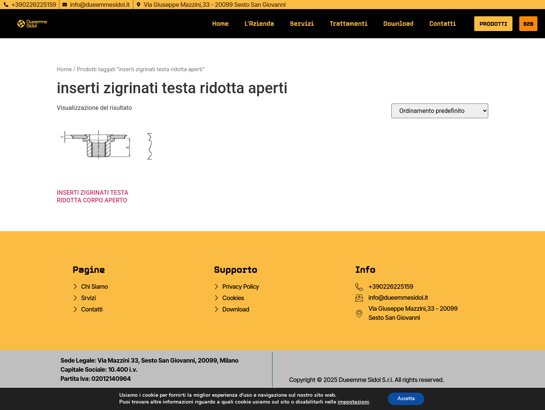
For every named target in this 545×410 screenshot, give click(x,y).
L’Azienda (259, 23)
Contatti (443, 23)
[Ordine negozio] (439, 110)
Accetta (406, 398)
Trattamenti (348, 23)
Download (398, 23)
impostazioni (350, 401)
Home (220, 23)
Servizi (302, 23)
